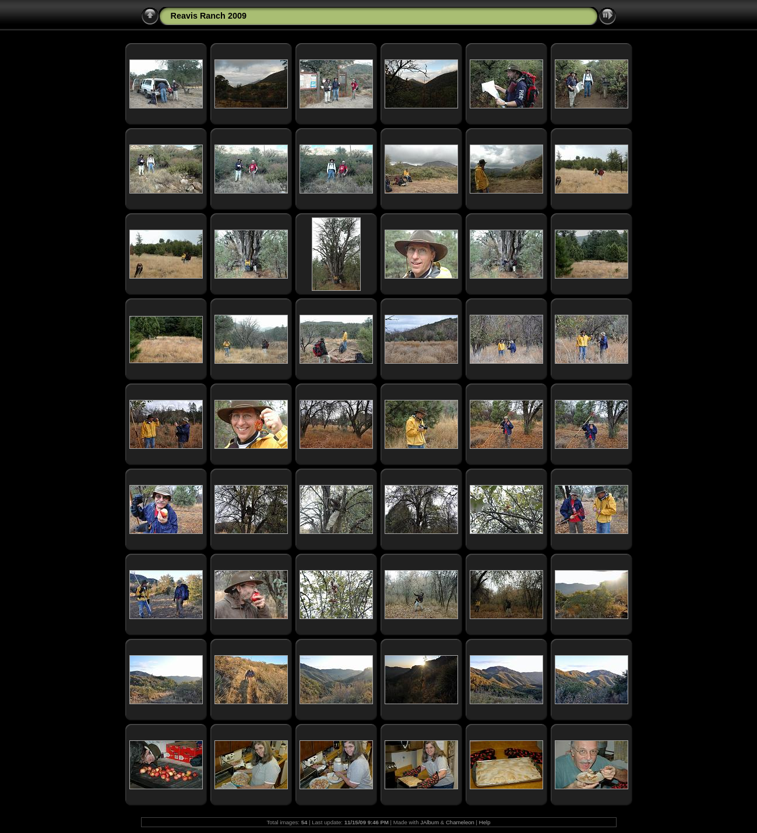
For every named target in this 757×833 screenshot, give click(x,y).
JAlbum (429, 822)
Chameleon (460, 822)
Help (485, 822)
